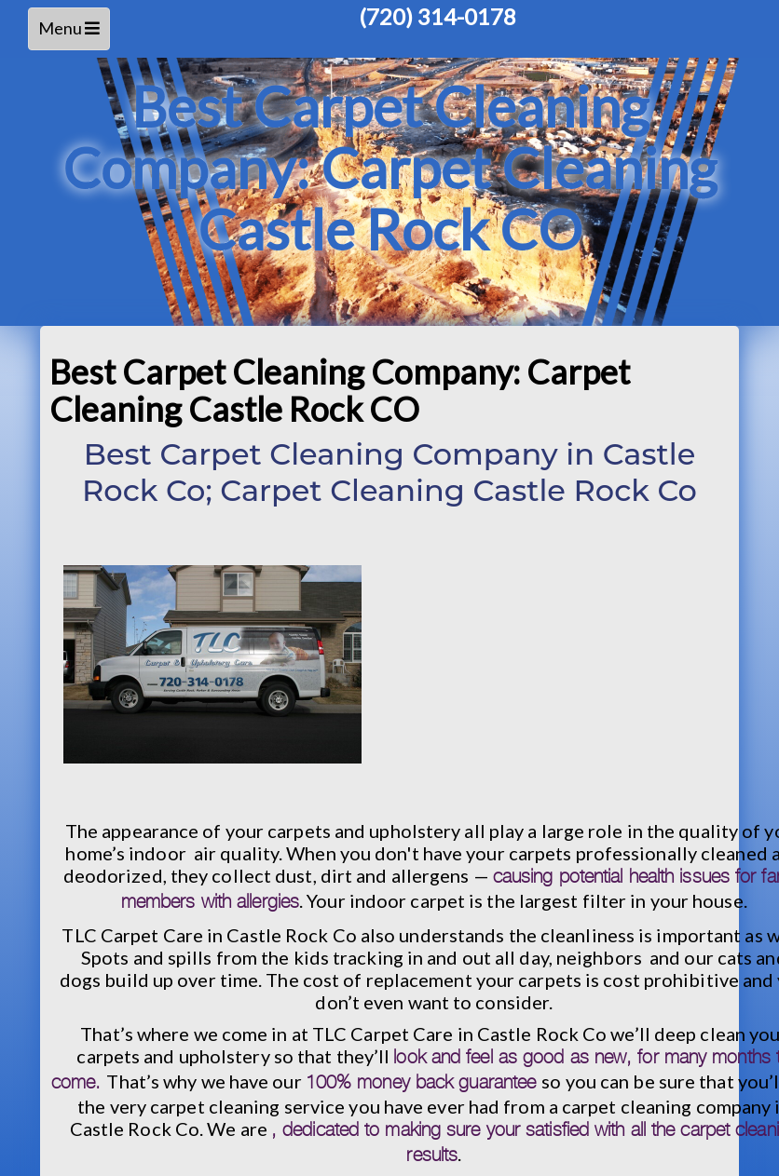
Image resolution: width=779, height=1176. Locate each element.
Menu (72, 33)
